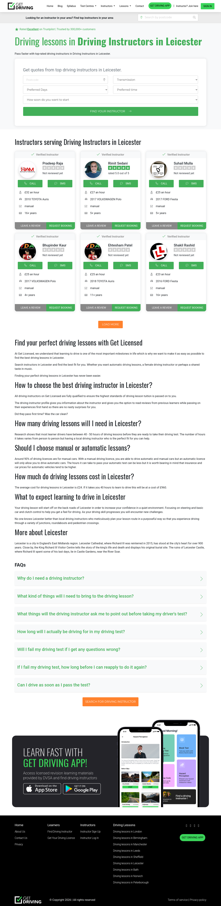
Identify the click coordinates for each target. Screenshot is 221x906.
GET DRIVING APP (160, 5)
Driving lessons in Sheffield (128, 857)
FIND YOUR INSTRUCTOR (110, 111)
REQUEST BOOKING (60, 225)
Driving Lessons (124, 825)
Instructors (107, 6)
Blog (60, 6)
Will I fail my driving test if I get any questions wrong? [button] (68, 649)
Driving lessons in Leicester (128, 863)
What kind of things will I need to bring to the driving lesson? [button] (75, 596)
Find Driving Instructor (59, 831)
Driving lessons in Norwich (128, 876)
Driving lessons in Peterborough (131, 882)
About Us (20, 831)
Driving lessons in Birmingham (130, 838)
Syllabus (71, 6)
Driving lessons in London (127, 831)
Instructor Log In (89, 838)
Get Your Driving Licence (61, 838)
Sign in (207, 6)
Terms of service (178, 900)
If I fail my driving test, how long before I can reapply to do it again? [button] (82, 667)
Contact (139, 6)
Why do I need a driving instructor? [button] (50, 578)
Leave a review (30, 225)
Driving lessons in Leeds (126, 850)
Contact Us (21, 838)
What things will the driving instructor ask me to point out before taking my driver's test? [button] (102, 613)
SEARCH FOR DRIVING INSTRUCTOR (110, 701)
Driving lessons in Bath (125, 869)
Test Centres (87, 6)
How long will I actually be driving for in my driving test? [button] (71, 631)
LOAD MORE (110, 324)
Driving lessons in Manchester (130, 844)
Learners (53, 825)
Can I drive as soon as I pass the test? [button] (53, 684)
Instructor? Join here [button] (187, 6)
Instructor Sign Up (90, 831)
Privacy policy (198, 900)
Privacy (19, 844)
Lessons (124, 6)
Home (50, 6)
